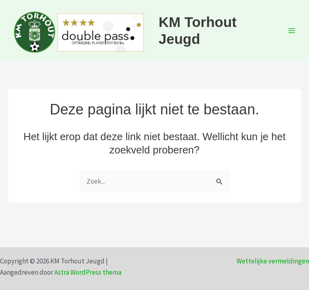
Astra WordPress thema (88, 272)
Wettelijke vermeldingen (273, 261)
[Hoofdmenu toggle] (292, 30)
